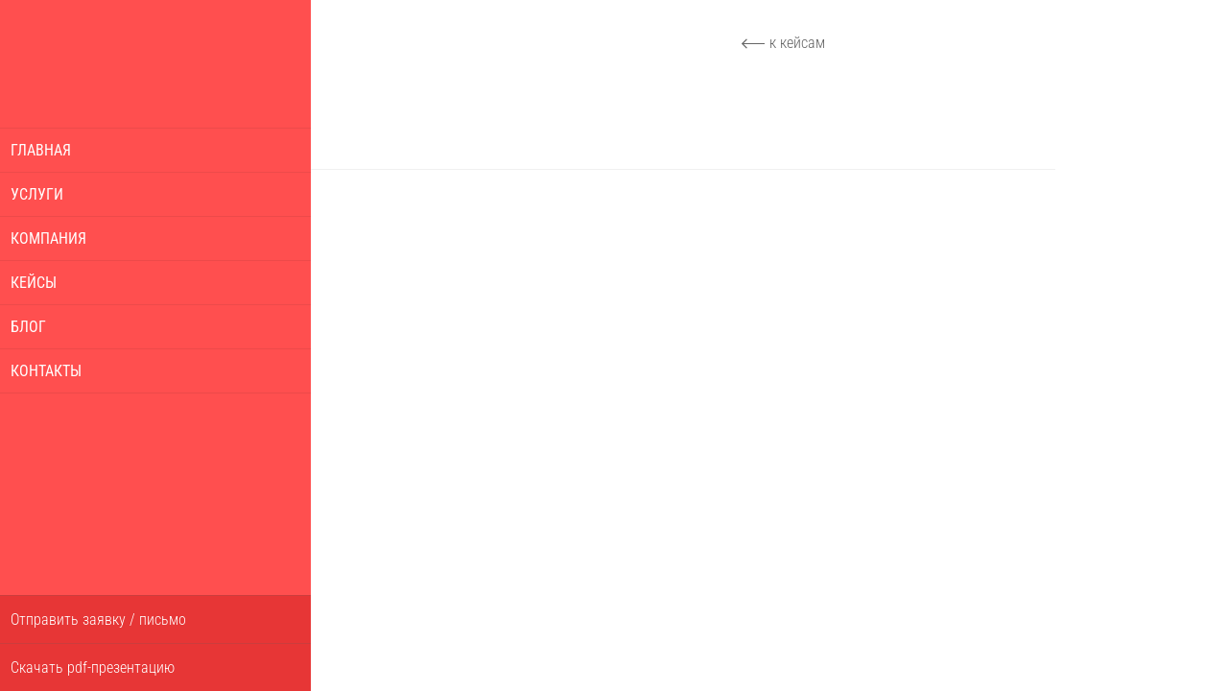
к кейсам (797, 43)
